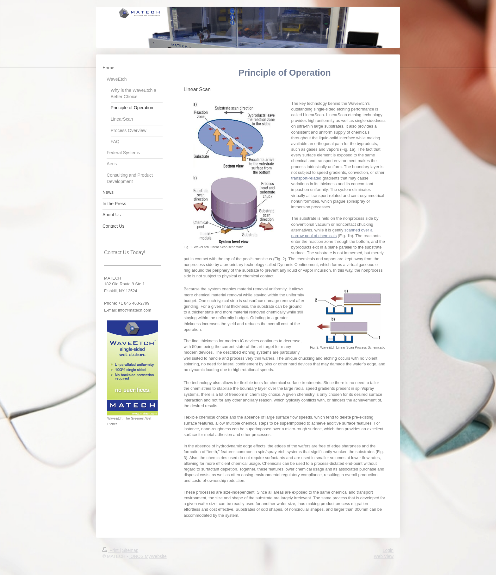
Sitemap (130, 550)
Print (111, 550)
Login (388, 550)
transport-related (306, 178)
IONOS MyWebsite (148, 556)
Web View (384, 556)
